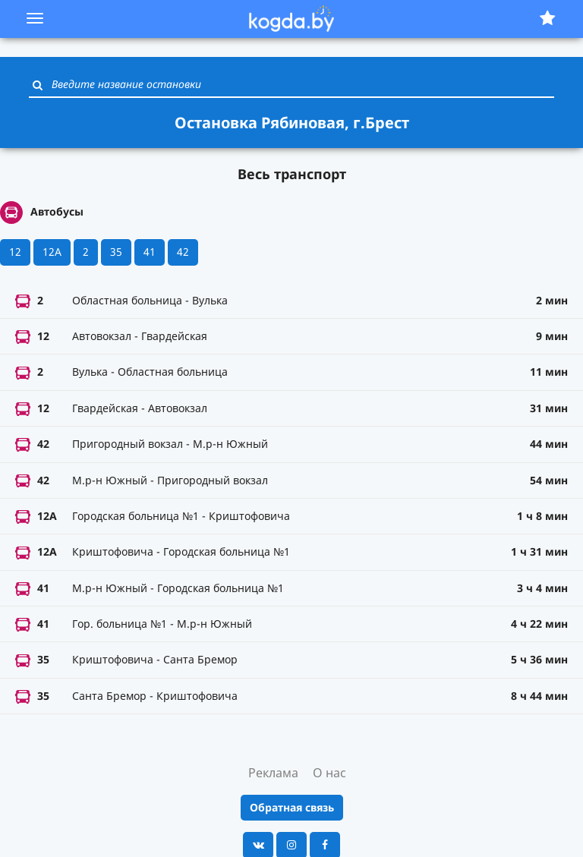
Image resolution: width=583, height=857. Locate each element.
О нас (329, 772)
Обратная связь (292, 807)
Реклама (273, 772)
